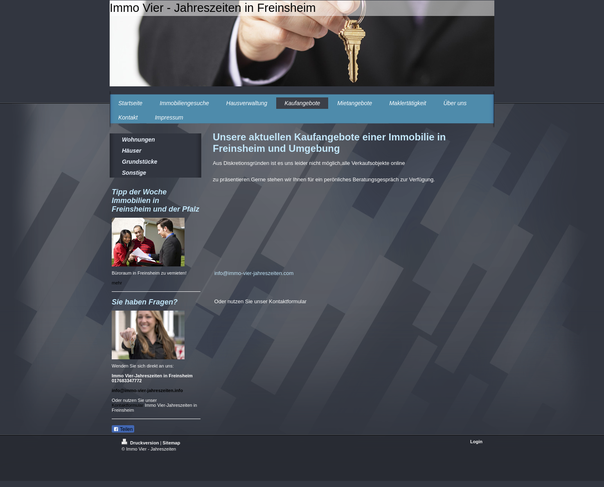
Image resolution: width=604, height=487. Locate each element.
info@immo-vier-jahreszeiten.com (254, 273)
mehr (117, 282)
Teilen (123, 429)
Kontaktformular (128, 405)
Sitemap (171, 442)
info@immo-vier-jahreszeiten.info (147, 390)
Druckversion (141, 442)
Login (476, 441)
